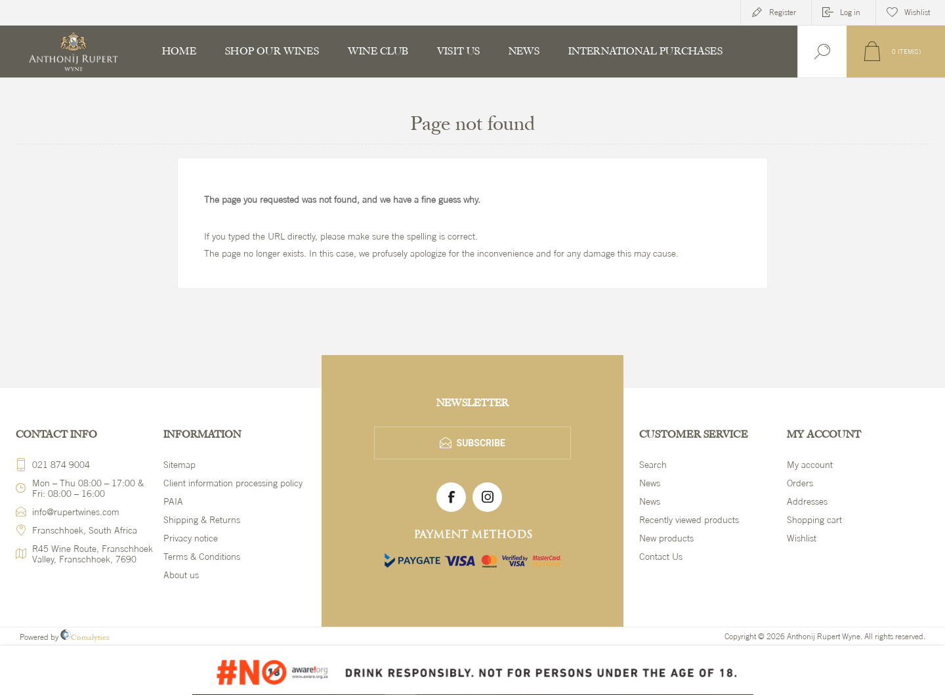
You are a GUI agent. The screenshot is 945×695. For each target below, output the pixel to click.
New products (666, 538)
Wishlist (801, 538)
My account (810, 464)
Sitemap (179, 464)
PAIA (173, 501)
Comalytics (85, 637)
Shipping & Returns (201, 520)
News (649, 483)
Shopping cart (814, 520)
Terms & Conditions (201, 556)
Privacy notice (190, 538)
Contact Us (660, 556)
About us (181, 575)
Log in (850, 12)
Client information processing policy (233, 483)
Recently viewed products (689, 520)
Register (782, 12)
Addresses (807, 501)
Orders (800, 483)
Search (653, 464)
